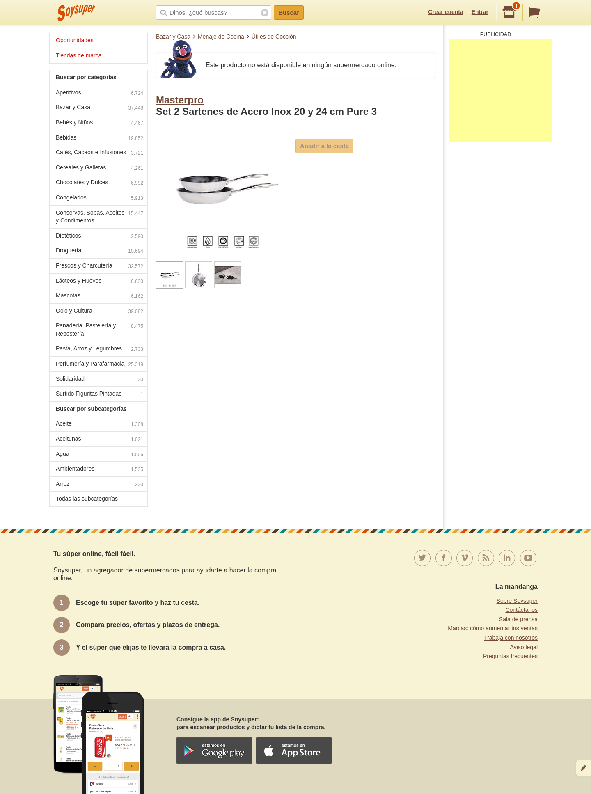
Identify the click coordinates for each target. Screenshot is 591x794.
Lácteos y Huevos (99, 281)
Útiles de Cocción (274, 36)
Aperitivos (99, 93)
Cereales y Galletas (99, 168)
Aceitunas (99, 439)
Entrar (480, 12)
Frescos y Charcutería (99, 266)
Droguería (99, 251)
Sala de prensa (518, 619)
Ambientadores (99, 469)
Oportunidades (75, 40)
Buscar (288, 12)
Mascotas (99, 296)
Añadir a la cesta (324, 145)
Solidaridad (99, 379)
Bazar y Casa (173, 36)
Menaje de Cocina (221, 36)
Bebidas (99, 138)
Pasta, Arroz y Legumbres (99, 349)
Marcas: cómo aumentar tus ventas (493, 628)
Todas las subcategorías (87, 498)
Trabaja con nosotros (511, 637)
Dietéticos (99, 236)
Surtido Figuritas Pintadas (99, 394)
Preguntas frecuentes (510, 656)
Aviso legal (524, 647)
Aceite (99, 424)
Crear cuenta (445, 12)
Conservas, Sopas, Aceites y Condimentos (99, 216)
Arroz (99, 485)
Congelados (99, 198)
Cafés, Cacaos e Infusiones (99, 153)
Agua (99, 455)
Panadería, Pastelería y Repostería (99, 329)
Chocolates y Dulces (99, 183)
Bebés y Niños (99, 123)
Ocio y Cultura (99, 311)
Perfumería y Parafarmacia (99, 364)
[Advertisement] (500, 90)
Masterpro (180, 99)
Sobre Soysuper (517, 600)
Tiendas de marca (79, 55)
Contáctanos (521, 609)
